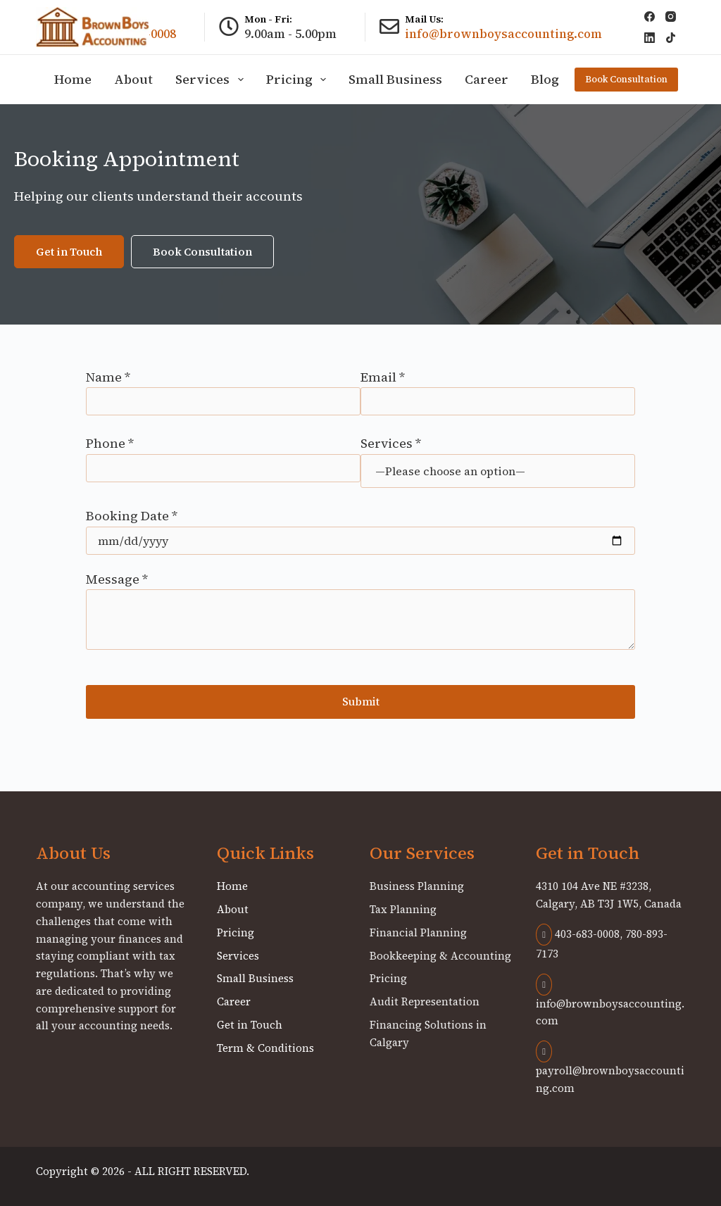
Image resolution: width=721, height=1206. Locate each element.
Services (212, 79)
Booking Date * (360, 527)
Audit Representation (424, 1001)
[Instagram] (670, 16)
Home (73, 79)
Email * (497, 389)
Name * (223, 389)
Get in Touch (249, 1024)
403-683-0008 (578, 934)
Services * (497, 456)
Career (486, 79)
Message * (360, 610)
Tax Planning (403, 909)
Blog (545, 79)
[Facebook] (649, 16)
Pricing (299, 79)
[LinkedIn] (649, 37)
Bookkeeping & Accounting (440, 955)
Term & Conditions (265, 1048)
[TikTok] (670, 37)
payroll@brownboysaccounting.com (610, 1069)
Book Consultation (626, 79)
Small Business (395, 79)
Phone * (223, 455)
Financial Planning (418, 932)
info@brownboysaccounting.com (503, 33)
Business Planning (417, 886)
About (133, 79)
